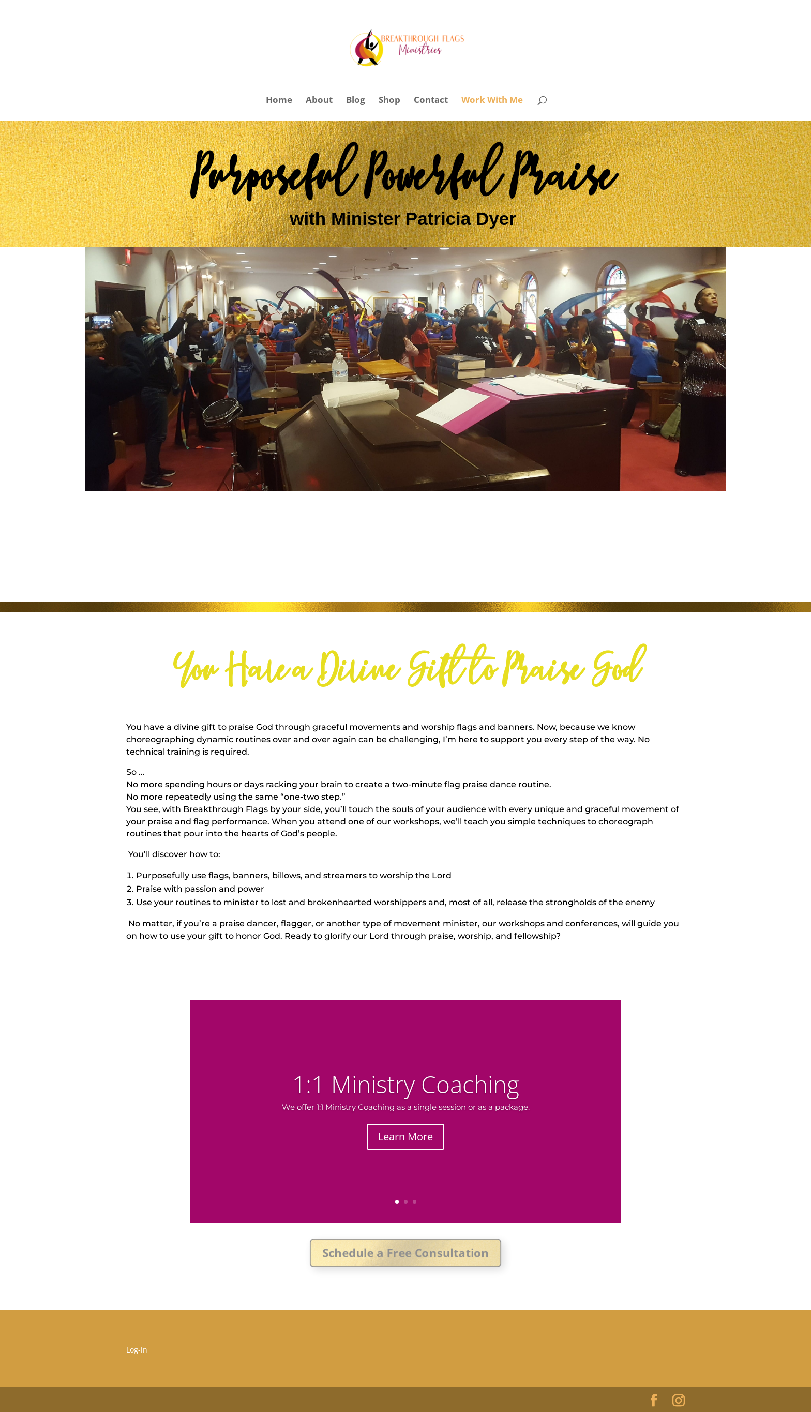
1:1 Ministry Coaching (405, 1085)
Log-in (136, 1350)
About (319, 101)
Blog (355, 101)
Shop (389, 101)
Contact (431, 101)
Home (279, 101)
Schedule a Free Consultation (405, 1252)
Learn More (405, 1138)
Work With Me (492, 101)
